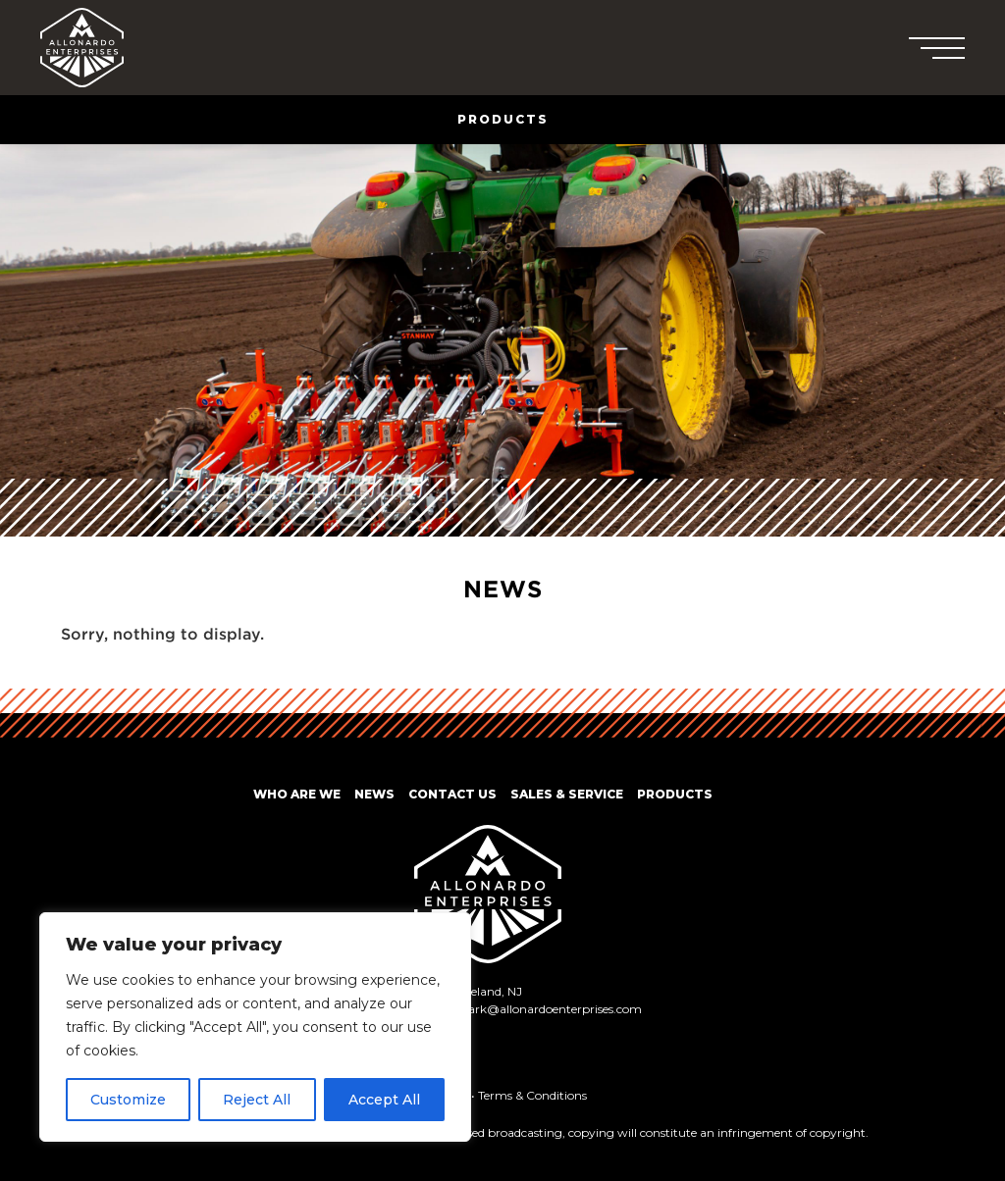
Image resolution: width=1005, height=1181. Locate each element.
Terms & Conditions (532, 1095)
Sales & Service (566, 794)
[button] (942, 48)
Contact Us (452, 794)
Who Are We (297, 794)
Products (675, 794)
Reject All (257, 1099)
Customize (128, 1099)
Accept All (384, 1099)
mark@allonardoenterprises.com (548, 1008)
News (374, 794)
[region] (255, 1027)
